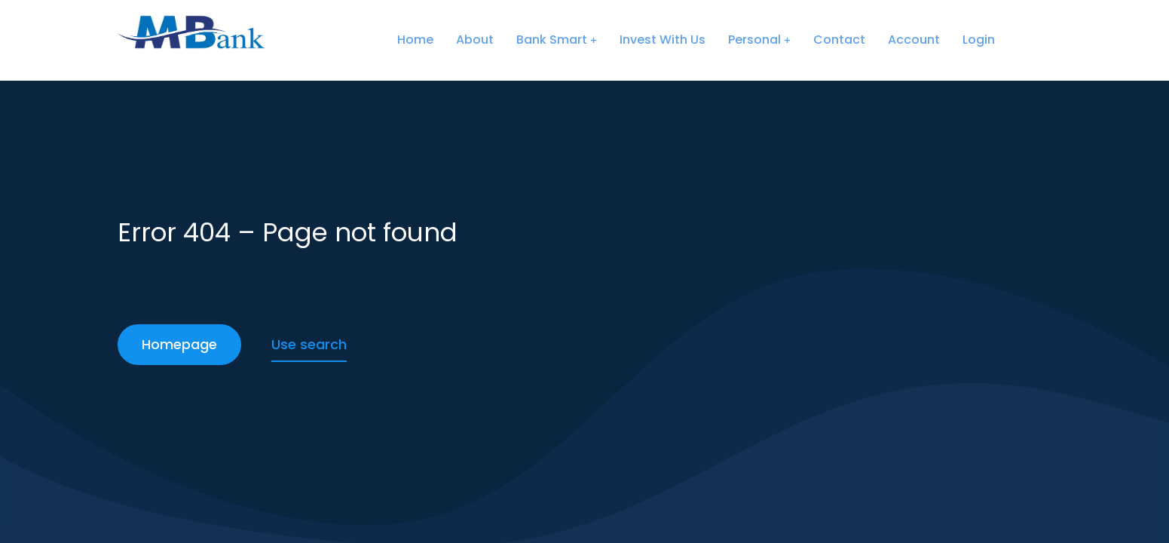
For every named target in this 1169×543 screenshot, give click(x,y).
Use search (309, 344)
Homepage (179, 344)
